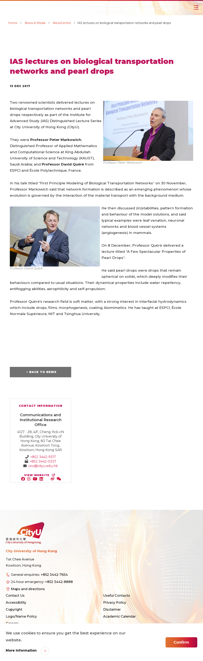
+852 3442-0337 (43, 461)
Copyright (14, 609)
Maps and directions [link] (28, 589)
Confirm (181, 642)
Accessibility (16, 602)
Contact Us (15, 596)
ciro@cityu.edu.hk (43, 466)
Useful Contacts (116, 596)
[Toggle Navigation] (196, 7)
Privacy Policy (114, 602)
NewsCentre (62, 23)
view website (40, 475)
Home (12, 23)
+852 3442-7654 (54, 575)
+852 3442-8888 (59, 582)
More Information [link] (22, 650)
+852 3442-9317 (43, 457)
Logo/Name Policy (21, 616)
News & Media (35, 23)
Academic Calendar (119, 616)
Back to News (42, 372)
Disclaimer (112, 609)
